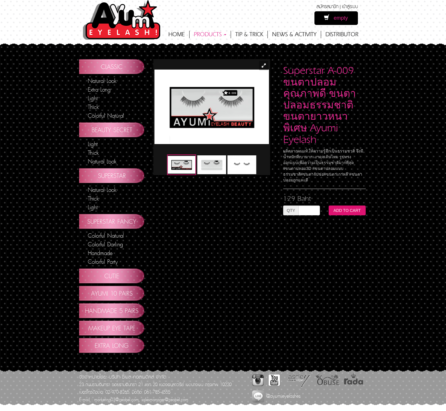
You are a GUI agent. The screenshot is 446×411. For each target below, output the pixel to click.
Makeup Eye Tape (111, 328)
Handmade (100, 253)
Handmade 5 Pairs (112, 310)
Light (93, 98)
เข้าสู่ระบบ (350, 6)
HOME (176, 34)
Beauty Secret (112, 130)
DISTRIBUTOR (341, 34)
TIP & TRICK (249, 34)
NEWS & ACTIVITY (294, 34)
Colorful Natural (106, 115)
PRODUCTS (210, 34)
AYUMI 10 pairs (112, 293)
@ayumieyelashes (276, 396)
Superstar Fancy (111, 221)
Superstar (112, 175)
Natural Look (102, 81)
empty (336, 18)
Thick (93, 107)
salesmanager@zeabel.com (164, 399)
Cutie (111, 276)
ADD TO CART (347, 210)
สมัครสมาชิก (327, 6)
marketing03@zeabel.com (116, 399)
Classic (112, 66)
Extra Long (99, 89)
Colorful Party (103, 261)
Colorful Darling (105, 244)
